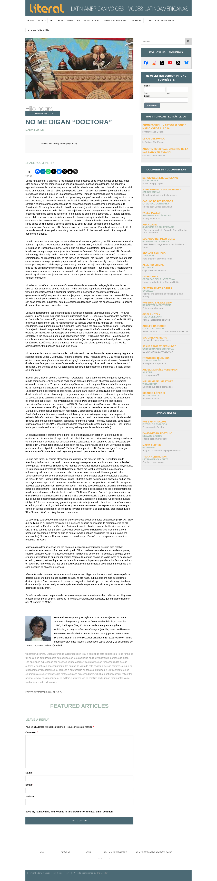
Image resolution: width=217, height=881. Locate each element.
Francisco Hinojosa (156, 358)
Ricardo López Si (153, 393)
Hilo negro (39, 108)
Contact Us (104, 859)
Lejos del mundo (153, 138)
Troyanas (148, 255)
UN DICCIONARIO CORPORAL (158, 349)
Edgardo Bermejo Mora (158, 238)
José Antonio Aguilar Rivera (161, 189)
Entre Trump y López (152, 183)
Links (88, 852)
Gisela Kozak (151, 314)
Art (52, 20)
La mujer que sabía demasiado (157, 387)
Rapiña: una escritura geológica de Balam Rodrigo (162, 295)
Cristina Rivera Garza (157, 288)
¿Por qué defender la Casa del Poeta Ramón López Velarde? (164, 231)
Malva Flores (151, 445)
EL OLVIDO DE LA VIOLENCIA (157, 352)
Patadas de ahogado (152, 308)
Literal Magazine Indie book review (154, 852)
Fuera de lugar (152, 317)
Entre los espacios (154, 424)
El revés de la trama (155, 241)
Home (30, 20)
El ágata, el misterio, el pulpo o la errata (161, 450)
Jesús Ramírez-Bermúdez (159, 346)
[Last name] (177, 89)
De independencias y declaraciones (159, 195)
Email (29, 784)
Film (60, 20)
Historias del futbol (151, 398)
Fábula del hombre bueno (154, 439)
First (145, 93)
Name (29, 772)
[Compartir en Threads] (53, 171)
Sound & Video (92, 20)
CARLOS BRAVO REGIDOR (157, 201)
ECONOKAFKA (150, 180)
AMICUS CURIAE (151, 192)
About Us (65, 852)
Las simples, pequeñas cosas (156, 340)
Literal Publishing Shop (160, 20)
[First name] (154, 89)
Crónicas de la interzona (158, 279)
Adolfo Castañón (154, 326)
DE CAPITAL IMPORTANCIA (156, 305)
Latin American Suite (155, 459)
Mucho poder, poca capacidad (157, 206)
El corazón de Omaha (153, 427)
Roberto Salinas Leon (157, 302)
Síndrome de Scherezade (158, 227)
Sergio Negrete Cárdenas (160, 178)
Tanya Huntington (154, 456)
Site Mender (102, 873)
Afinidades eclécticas (156, 215)
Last (168, 93)
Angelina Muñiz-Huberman (159, 369)
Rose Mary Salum (154, 421)
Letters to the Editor (115, 852)
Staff (43, 852)
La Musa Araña (151, 360)
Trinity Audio (59, 144)
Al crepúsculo (151, 395)
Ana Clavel (149, 224)
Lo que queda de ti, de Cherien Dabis (160, 282)
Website (29, 796)
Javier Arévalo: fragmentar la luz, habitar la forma (163, 245)
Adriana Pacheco (154, 253)
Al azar (147, 372)
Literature (73, 20)
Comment (31, 732)
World (41, 20)
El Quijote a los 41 (151, 218)
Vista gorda (149, 384)
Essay (29, 40)
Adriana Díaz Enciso (154, 142)
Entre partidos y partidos (154, 363)
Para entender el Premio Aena (157, 258)
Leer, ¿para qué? (150, 375)
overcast (148, 291)
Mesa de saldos (152, 436)
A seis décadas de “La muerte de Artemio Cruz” (165, 331)
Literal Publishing (38, 30)
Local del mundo (153, 328)
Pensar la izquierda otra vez (156, 320)
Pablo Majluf (151, 213)
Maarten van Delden (154, 132)
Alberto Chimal (153, 265)
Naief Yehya (150, 276)
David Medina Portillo (157, 433)
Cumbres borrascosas (153, 462)
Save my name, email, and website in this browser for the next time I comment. (69, 811)
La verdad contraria (155, 203)
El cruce (148, 267)
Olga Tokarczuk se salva (154, 270)
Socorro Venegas (154, 337)
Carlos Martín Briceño (155, 156)
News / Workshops (115, 20)
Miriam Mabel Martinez (157, 381)
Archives (136, 20)
